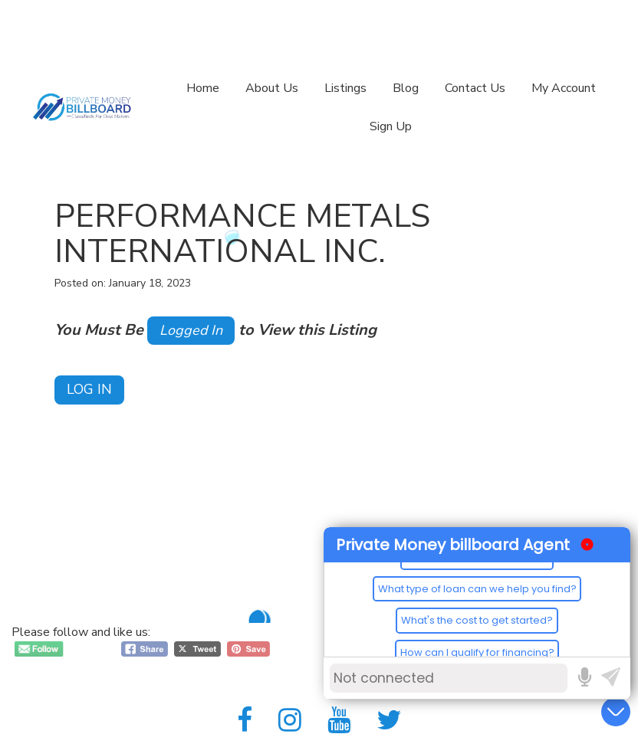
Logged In (191, 330)
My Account (563, 88)
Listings (345, 88)
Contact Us (475, 88)
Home (202, 88)
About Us (271, 88)
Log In (89, 389)
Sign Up (391, 126)
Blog (406, 88)
